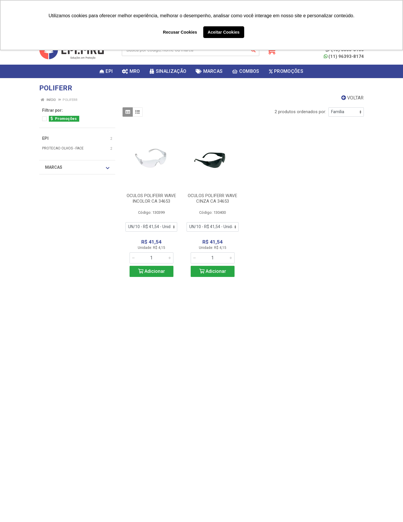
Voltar (352, 98)
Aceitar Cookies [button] (224, 32)
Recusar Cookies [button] (180, 32)
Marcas (77, 167)
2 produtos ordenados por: (300, 111)
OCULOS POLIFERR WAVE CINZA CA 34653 (212, 198)
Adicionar (151, 271)
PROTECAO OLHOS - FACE (63, 148)
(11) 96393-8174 (344, 56)
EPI (45, 138)
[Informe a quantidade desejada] (151, 257)
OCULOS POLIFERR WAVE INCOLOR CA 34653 (151, 198)
